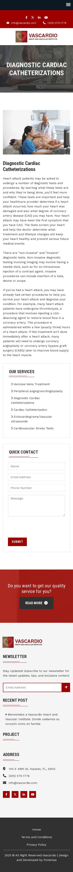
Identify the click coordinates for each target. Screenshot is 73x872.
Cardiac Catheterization (29, 410)
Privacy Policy (36, 844)
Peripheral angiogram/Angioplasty (37, 391)
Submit (17, 542)
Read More (36, 603)
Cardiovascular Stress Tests (32, 428)
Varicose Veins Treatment (30, 384)
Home (36, 829)
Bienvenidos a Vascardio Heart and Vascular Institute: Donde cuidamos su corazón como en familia (32, 719)
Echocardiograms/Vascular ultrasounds (31, 419)
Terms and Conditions (36, 837)
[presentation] (37, 526)
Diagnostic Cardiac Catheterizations (25, 400)
